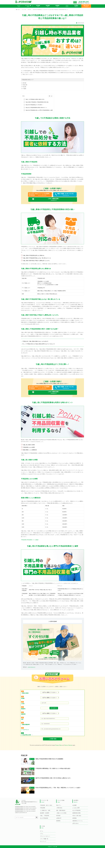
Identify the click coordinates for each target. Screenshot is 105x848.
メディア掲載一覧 (44, 838)
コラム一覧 (24, 9)
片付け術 (29, 9)
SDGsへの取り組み (76, 815)
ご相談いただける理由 (61, 813)
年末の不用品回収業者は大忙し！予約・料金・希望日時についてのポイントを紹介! (57, 787)
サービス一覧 (28, 6)
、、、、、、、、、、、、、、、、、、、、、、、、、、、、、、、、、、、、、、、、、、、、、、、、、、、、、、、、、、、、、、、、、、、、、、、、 (52, 87)
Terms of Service (68, 745)
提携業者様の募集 (76, 813)
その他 (43, 827)
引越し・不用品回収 (44, 815)
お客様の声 (58, 818)
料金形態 (47, 6)
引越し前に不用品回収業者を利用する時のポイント (35, 108)
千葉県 (24, 88)
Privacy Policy (58, 745)
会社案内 (76, 6)
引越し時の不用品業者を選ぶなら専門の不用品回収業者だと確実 (38, 110)
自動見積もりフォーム (77, 820)
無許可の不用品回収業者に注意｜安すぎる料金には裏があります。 (53, 778)
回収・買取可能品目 (60, 810)
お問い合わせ (86, 6)
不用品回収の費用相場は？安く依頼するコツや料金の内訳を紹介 (52, 768)
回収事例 (57, 6)
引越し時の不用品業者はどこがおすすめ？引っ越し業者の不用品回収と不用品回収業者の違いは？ (50, 9)
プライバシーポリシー (45, 836)
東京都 (24, 83)
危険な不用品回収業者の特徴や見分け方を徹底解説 (49, 759)
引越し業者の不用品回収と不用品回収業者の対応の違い (36, 102)
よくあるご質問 (75, 807)
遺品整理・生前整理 (44, 813)
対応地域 (38, 6)
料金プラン (58, 805)
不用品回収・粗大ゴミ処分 (46, 805)
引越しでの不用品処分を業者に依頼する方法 (34, 99)
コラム (67, 6)
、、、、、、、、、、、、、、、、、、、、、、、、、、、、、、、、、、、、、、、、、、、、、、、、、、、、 (52, 83)
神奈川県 (25, 84)
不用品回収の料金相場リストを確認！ (30, 539)
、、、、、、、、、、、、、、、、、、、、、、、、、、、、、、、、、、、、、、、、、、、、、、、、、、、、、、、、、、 (52, 89)
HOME (18, 9)
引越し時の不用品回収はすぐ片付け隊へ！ (33, 105)
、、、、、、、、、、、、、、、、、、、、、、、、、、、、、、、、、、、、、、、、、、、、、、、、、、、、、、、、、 (52, 85)
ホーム (19, 6)
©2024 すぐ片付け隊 (52, 846)
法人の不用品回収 (44, 818)
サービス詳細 (60, 801)
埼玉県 (24, 86)
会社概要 (74, 805)
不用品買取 (42, 807)
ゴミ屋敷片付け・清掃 (45, 810)
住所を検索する (53, 708)
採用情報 (74, 818)
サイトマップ (43, 841)
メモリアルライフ (31, 667)
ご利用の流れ (59, 807)
